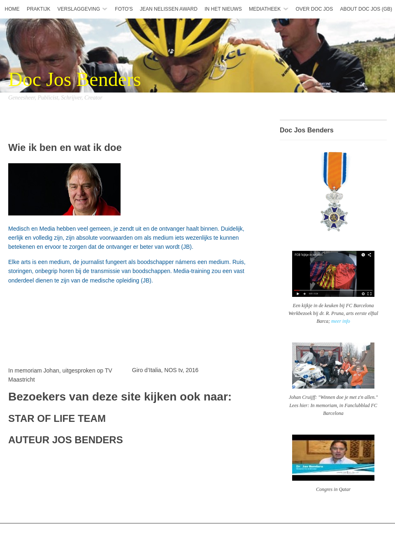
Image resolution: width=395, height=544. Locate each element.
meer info (340, 321)
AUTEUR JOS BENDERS (65, 439)
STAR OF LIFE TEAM (57, 418)
